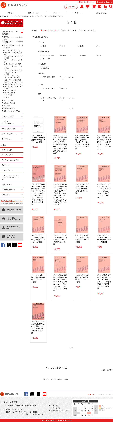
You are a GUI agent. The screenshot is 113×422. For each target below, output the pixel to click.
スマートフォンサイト (105, 394)
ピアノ (100, 55)
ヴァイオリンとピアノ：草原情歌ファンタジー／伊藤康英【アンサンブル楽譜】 (82, 188)
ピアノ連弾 (46, 58)
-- (98, 46)
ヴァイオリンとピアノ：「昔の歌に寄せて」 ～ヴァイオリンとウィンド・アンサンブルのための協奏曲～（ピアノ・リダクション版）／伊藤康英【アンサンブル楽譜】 (60, 144)
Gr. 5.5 (82, 46)
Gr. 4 (62, 46)
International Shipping (104, 2)
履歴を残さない (108, 370)
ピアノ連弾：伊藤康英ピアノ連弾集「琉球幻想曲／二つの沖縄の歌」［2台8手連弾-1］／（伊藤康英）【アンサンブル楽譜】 (104, 142)
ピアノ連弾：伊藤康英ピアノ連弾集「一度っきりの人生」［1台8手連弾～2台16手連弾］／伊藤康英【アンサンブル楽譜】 (82, 142)
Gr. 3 (44, 46)
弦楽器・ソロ (65, 55)
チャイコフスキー (49, 88)
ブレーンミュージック (49, 99)
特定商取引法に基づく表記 (60, 410)
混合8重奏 (83, 55)
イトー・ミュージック (68, 99)
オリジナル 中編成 (49, 55)
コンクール (34, 13)
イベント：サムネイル (88, 30)
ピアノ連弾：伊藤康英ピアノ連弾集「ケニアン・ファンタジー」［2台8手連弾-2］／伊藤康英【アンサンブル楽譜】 (104, 190)
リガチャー (77, 13)
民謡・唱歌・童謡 (49, 77)
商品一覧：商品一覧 (70, 30)
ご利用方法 (54, 405)
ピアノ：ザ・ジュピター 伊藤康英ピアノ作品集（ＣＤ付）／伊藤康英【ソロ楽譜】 (60, 239)
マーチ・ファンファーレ (68, 78)
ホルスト (64, 88)
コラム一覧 (72, 6)
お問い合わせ (89, 2)
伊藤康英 (46, 68)
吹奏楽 (11, 13)
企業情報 (80, 2)
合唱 (56, 13)
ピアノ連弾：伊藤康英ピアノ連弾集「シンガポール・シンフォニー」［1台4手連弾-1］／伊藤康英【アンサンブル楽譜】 (104, 281)
